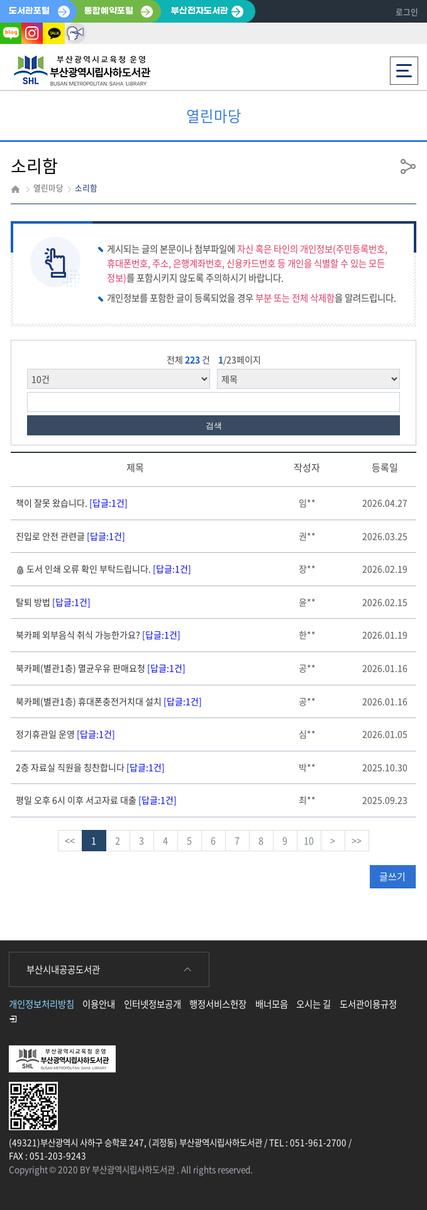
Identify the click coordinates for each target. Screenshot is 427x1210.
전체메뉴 (404, 67)
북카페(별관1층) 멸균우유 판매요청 (101, 668)
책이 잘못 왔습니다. (72, 502)
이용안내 (98, 1004)
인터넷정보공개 (152, 1004)
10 (309, 841)
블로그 (10, 33)
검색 (214, 425)
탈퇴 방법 (53, 602)
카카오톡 (53, 33)
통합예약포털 (108, 11)
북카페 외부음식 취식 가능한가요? (98, 634)
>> (357, 841)
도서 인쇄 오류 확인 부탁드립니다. (103, 568)
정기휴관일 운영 (65, 734)
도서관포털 (29, 11)
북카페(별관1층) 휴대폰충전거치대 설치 (109, 701)
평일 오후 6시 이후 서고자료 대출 (96, 799)
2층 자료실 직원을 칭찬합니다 (90, 767)
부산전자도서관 (199, 11)
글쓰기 (392, 876)
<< (70, 841)
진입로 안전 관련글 (70, 536)
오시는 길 (313, 1004)
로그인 (407, 12)
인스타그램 (32, 33)
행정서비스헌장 (218, 1004)
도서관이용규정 (368, 1004)
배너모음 (271, 1004)
